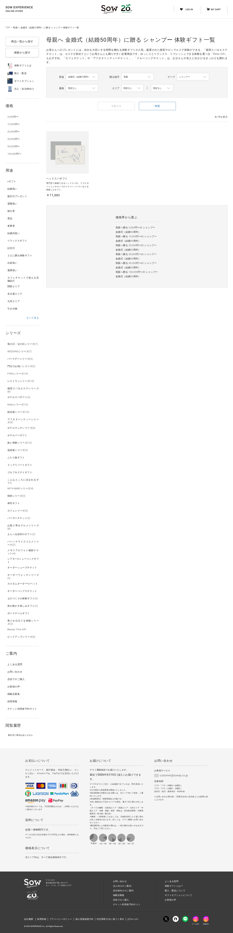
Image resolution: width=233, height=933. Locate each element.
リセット (116, 105)
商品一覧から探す (22, 41)
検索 (157, 105)
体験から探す (22, 52)
